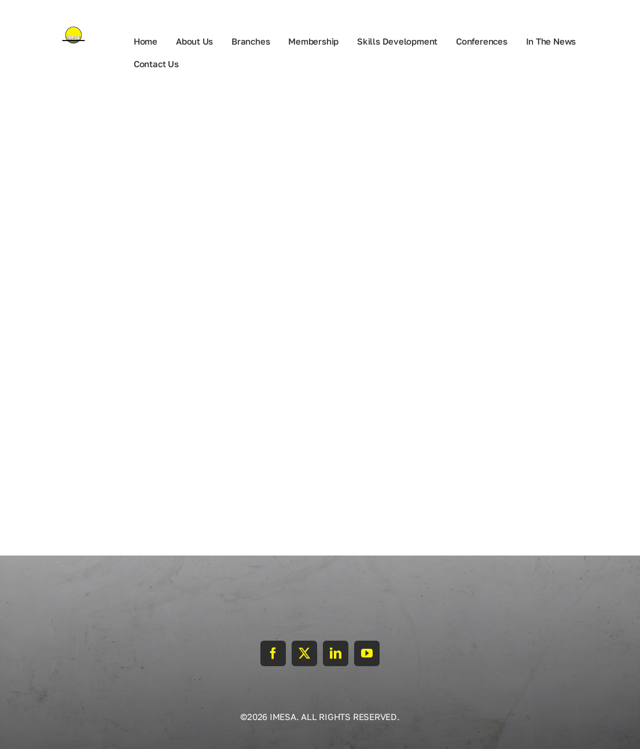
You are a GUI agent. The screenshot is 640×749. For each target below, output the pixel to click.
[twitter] (304, 653)
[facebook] (273, 653)
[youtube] (367, 653)
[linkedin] (335, 653)
